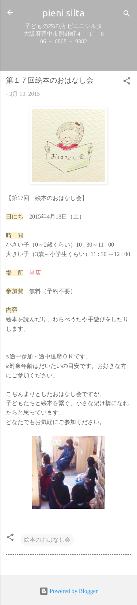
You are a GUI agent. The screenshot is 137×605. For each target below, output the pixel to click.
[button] (126, 82)
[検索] (126, 15)
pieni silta (63, 12)
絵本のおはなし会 (47, 540)
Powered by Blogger (68, 591)
